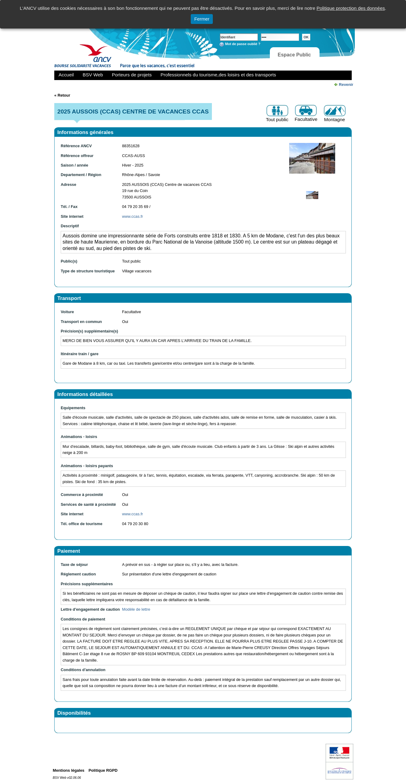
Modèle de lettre (136, 609)
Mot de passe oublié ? (242, 44)
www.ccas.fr (132, 216)
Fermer (201, 18)
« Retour (62, 95)
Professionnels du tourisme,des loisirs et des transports (218, 74)
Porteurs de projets (132, 74)
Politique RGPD (103, 770)
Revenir (346, 84)
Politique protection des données (350, 8)
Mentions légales (68, 770)
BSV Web (93, 74)
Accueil (66, 74)
